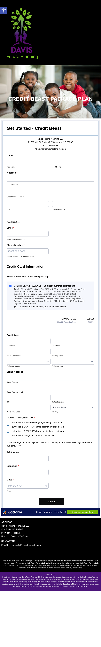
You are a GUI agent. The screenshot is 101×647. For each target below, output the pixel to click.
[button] (3, 10)
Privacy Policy (77, 624)
